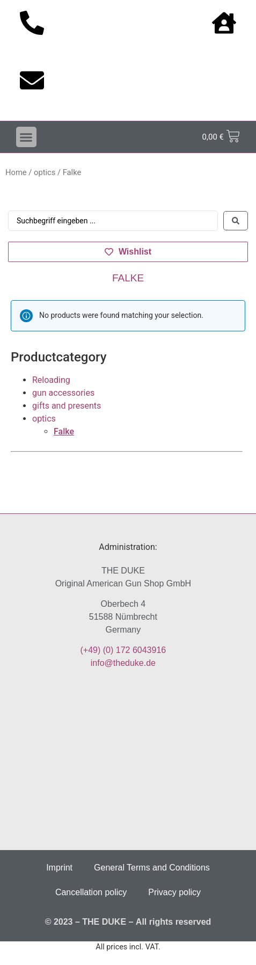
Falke (64, 431)
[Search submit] (235, 220)
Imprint (59, 867)
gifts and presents (66, 406)
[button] (26, 137)
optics (44, 172)
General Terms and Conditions (152, 867)
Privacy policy (174, 892)
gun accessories (63, 393)
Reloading (51, 380)
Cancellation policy (91, 892)
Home (16, 172)
